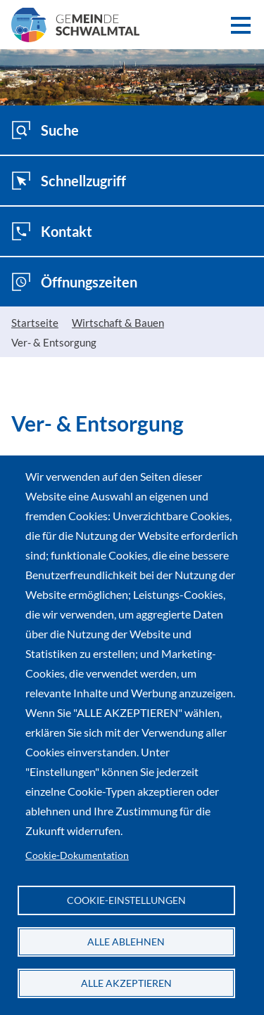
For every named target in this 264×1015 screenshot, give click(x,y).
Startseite (34, 322)
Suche (45, 130)
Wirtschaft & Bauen (118, 322)
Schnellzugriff (68, 180)
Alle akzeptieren (126, 983)
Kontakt (51, 231)
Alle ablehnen (126, 942)
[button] (240, 25)
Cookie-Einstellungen (126, 900)
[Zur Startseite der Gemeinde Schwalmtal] (75, 32)
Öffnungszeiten (74, 282)
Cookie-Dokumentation (77, 855)
